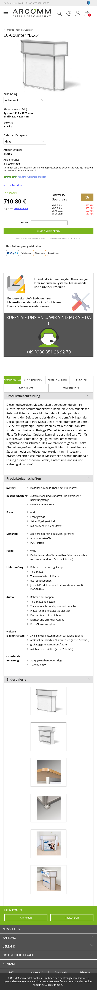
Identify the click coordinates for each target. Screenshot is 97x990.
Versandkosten (21, 208)
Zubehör (81, 380)
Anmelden (26, 917)
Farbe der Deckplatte (16, 135)
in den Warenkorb (48, 231)
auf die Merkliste (13, 185)
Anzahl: (24, 222)
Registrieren (72, 917)
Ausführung (10, 94)
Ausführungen (33, 380)
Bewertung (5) (71, 388)
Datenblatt (26, 388)
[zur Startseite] (31, 16)
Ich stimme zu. (55, 984)
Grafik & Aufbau (57, 380)
